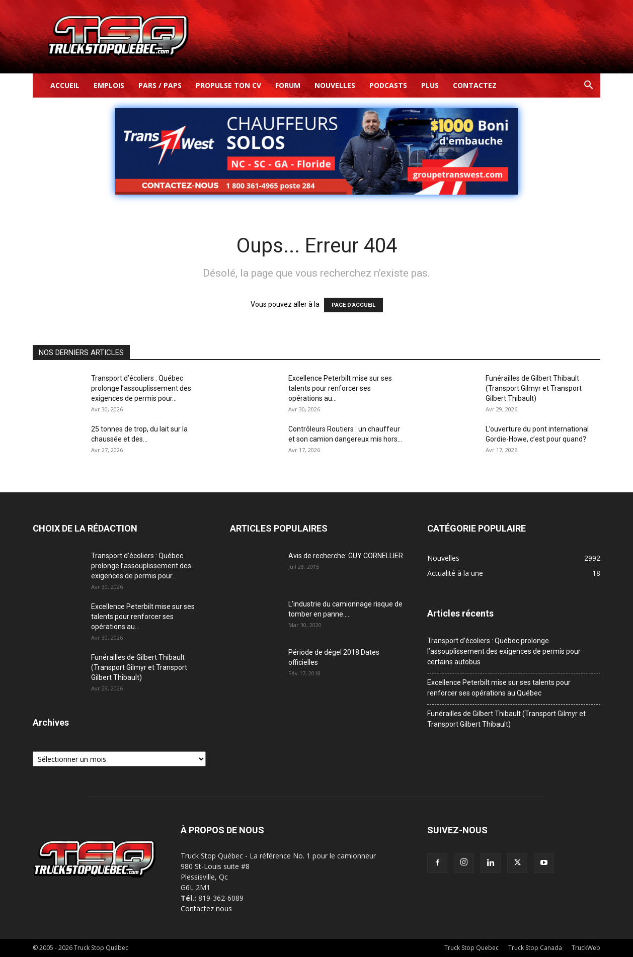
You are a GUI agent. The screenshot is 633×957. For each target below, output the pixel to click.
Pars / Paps (160, 85)
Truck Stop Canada (535, 947)
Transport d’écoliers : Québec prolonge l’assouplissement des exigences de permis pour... (141, 388)
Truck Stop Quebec (471, 947)
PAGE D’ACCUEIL (353, 305)
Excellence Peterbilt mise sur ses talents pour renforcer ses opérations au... (340, 388)
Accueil (65, 85)
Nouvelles (334, 85)
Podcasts (388, 85)
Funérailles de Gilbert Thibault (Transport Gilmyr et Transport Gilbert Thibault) (534, 388)
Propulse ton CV (228, 85)
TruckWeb (586, 947)
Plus (430, 85)
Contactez (475, 85)
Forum (287, 85)
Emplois (109, 85)
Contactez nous (206, 908)
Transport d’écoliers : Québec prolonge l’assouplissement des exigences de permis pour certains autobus (504, 651)
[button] (588, 86)
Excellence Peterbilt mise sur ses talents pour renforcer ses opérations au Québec (499, 687)
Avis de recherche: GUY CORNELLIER (345, 556)
